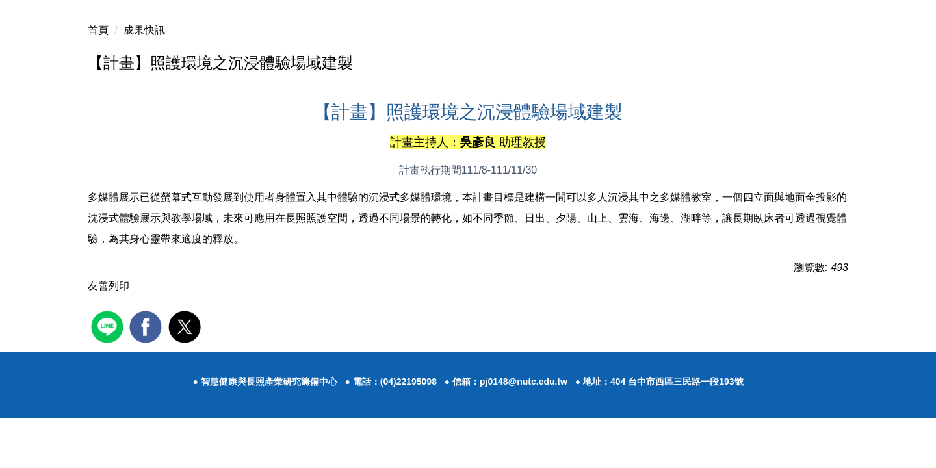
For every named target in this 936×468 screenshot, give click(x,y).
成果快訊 (144, 30)
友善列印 (108, 285)
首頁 (98, 30)
